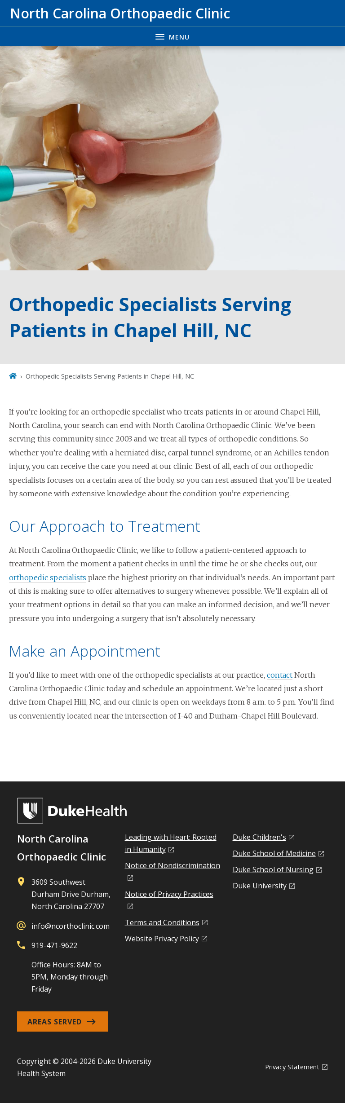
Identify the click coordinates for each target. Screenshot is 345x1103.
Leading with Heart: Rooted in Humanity (171, 843)
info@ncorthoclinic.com (70, 926)
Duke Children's (259, 837)
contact (279, 675)
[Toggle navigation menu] (172, 36)
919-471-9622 (54, 945)
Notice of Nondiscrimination (172, 865)
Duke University (260, 886)
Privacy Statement (292, 1067)
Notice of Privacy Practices (169, 894)
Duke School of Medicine (274, 853)
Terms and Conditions (162, 922)
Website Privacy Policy (162, 939)
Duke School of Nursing (273, 869)
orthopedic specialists (47, 577)
